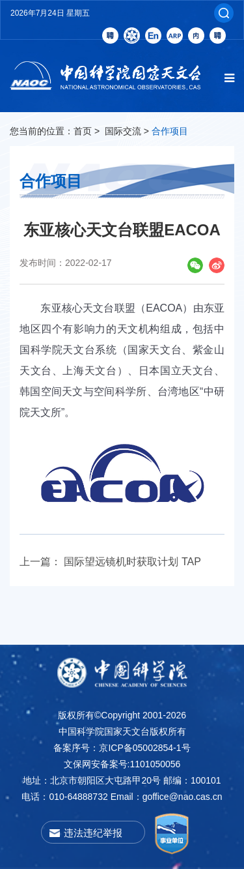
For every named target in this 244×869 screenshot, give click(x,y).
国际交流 (123, 131)
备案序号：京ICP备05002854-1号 (121, 748)
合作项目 (170, 131)
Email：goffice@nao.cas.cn (167, 796)
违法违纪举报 (93, 832)
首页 (83, 131)
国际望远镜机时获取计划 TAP (132, 561)
